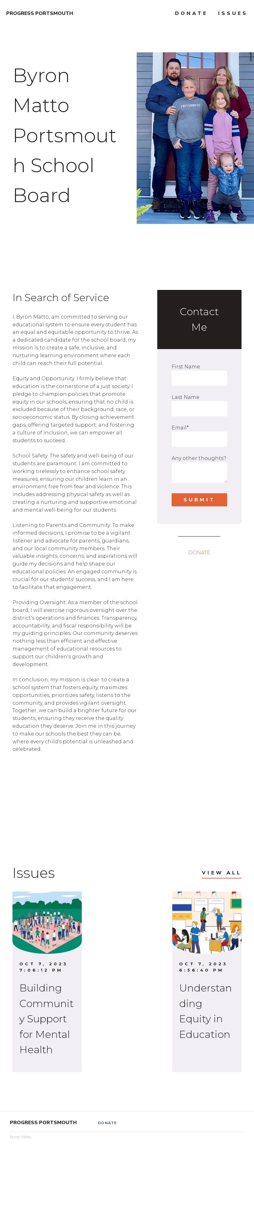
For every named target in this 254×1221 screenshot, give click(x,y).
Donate (191, 13)
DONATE (199, 553)
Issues (233, 13)
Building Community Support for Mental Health (46, 1019)
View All (222, 872)
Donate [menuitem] (107, 1122)
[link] (75, 765)
